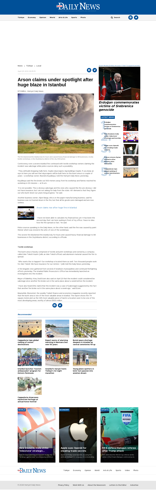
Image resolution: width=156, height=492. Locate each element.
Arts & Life (63, 17)
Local (38, 66)
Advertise (134, 485)
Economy (32, 17)
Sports (74, 17)
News (20, 66)
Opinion (42, 17)
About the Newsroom (97, 485)
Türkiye (21, 17)
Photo (83, 17)
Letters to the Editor (118, 485)
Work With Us (78, 485)
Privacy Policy (63, 485)
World (52, 17)
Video (127, 470)
